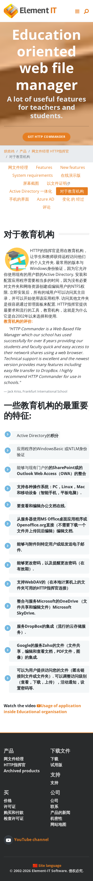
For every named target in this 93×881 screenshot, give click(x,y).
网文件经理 (18, 167)
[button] (77, 11)
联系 (54, 806)
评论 (47, 207)
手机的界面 (19, 199)
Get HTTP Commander (46, 137)
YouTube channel (31, 839)
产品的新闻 (60, 812)
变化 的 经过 (73, 199)
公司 (54, 800)
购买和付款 (14, 812)
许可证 (10, 806)
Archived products (22, 770)
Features (44, 167)
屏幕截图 (31, 183)
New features (72, 167)
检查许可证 (14, 818)
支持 (54, 782)
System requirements (32, 175)
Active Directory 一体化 (30, 191)
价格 (8, 800)
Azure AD (45, 199)
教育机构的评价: (18, 321)
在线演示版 (71, 175)
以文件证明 (58, 183)
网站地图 (58, 824)
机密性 (56, 818)
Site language (47, 865)
